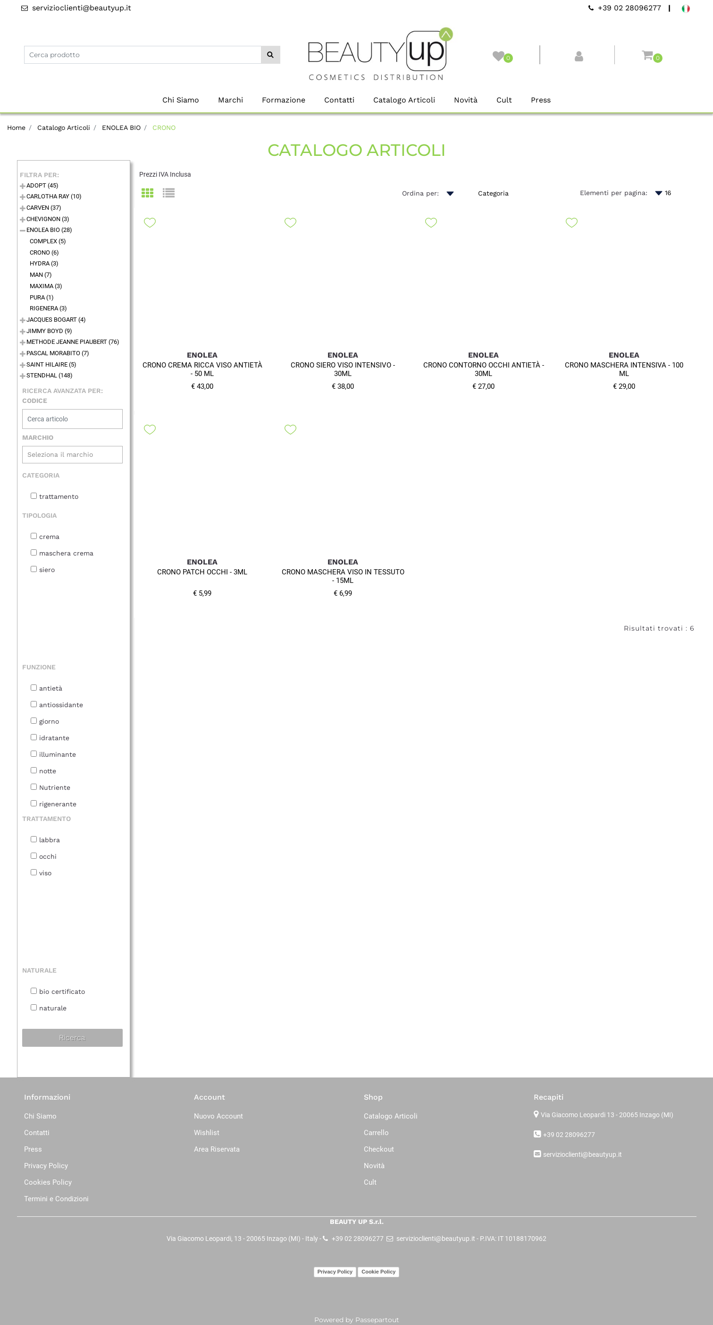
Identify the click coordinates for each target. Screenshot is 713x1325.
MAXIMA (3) (46, 286)
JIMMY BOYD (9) (49, 330)
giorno (49, 721)
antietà (50, 688)
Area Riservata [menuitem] (217, 1149)
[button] (270, 55)
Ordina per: (420, 193)
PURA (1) (42, 297)
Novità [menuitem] (466, 99)
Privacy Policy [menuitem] (46, 1166)
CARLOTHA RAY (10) (54, 196)
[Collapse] (22, 231)
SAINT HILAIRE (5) (51, 364)
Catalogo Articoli (63, 127)
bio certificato (62, 991)
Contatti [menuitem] (339, 99)
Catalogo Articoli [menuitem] (404, 99)
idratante (54, 738)
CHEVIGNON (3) (47, 218)
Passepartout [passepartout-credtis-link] (377, 1320)
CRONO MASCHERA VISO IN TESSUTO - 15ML (343, 576)
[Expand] (22, 187)
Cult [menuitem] (504, 99)
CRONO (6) (44, 252)
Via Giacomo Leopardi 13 (607, 1115)
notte (47, 771)
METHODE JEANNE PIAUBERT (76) (72, 341)
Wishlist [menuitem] (206, 1132)
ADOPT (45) (42, 185)
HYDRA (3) (44, 263)
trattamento (58, 496)
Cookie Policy (378, 1271)
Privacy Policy (335, 1271)
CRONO (164, 127)
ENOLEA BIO (121, 127)
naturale (53, 1008)
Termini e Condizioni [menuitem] (56, 1199)
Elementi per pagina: (613, 193)
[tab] (152, 194)
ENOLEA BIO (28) (49, 229)
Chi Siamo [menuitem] (180, 99)
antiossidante (61, 705)
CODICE (34, 400)
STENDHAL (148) (49, 375)
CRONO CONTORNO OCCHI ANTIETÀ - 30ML (483, 369)
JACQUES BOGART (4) (56, 319)
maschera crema (66, 553)
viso (45, 873)
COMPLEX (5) (48, 241)
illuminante (57, 754)
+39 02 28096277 (569, 1134)
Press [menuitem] (541, 99)
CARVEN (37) (43, 207)
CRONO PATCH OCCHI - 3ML (202, 572)
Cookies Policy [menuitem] (48, 1182)
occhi (48, 856)
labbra (49, 840)
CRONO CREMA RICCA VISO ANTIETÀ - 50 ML (202, 369)
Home (16, 127)
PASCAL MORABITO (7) (57, 353)
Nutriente (54, 787)
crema (49, 536)
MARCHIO (37, 437)
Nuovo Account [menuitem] (218, 1116)
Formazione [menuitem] (283, 99)
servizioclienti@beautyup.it (582, 1154)
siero (47, 569)
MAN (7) (41, 274)
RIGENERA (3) (48, 308)
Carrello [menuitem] (376, 1132)
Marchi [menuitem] (230, 99)
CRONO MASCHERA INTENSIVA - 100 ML (624, 369)
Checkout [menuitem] (379, 1149)
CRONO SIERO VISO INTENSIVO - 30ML (343, 369)
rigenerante (57, 804)
